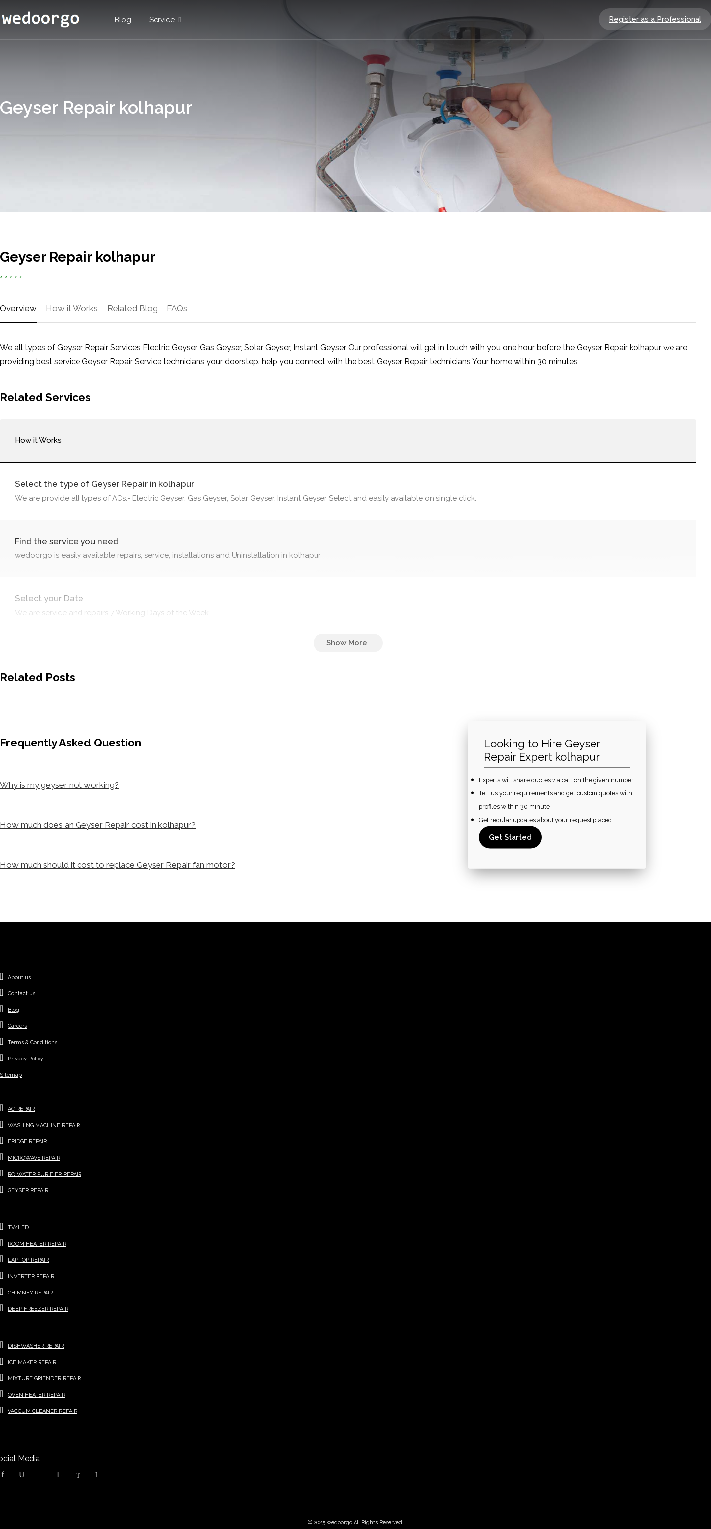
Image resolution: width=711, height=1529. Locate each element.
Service (162, 19)
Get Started (510, 837)
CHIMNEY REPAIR (30, 1293)
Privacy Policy (25, 1059)
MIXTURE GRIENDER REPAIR (44, 1378)
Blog (123, 19)
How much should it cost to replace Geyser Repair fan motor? (117, 865)
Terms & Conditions (32, 1042)
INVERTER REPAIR (31, 1276)
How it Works (72, 308)
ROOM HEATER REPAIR (37, 1244)
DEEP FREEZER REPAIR (38, 1309)
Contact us (21, 993)
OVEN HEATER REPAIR (36, 1395)
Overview (18, 308)
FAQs (177, 308)
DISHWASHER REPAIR (36, 1346)
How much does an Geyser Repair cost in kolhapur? (98, 825)
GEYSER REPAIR (28, 1190)
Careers (17, 1026)
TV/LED (18, 1227)
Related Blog (132, 308)
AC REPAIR (21, 1109)
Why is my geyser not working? (59, 785)
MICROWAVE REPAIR (34, 1158)
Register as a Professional (655, 19)
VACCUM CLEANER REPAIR (42, 1411)
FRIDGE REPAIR (27, 1141)
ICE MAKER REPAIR (32, 1362)
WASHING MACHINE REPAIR (44, 1125)
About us (19, 977)
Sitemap (11, 1075)
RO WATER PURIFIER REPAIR (44, 1174)
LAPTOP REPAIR (28, 1260)
